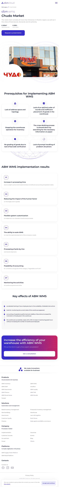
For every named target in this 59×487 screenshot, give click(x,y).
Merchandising (6, 412)
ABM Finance (5, 392)
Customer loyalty (7, 418)
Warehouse (33, 412)
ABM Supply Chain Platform (10, 452)
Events (32, 435)
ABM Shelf (5, 386)
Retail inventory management (10, 409)
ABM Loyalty (34, 389)
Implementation (6, 432)
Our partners (5, 438)
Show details (7, 484)
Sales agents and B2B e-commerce (40, 421)
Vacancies (33, 432)
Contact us (5, 464)
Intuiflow (33, 386)
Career (3, 441)
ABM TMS (33, 392)
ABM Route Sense (7, 395)
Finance (4, 421)
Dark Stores (33, 418)
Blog (31, 438)
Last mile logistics (35, 415)
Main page (4, 7)
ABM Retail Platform (7, 455)
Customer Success (7, 435)
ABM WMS (33, 383)
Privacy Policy (29, 475)
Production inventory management (40, 409)
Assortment (5, 415)
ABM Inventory (6, 383)
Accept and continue (49, 483)
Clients (32, 441)
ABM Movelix (34, 395)
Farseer (4, 398)
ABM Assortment (7, 389)
